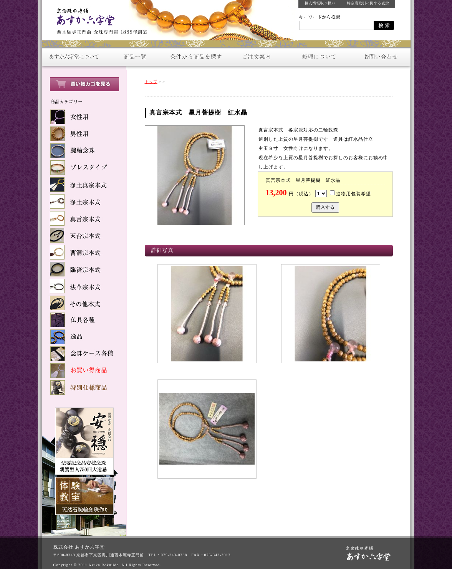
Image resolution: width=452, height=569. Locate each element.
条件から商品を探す (195, 57)
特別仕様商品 (84, 387)
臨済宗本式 (84, 269)
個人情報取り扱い (319, 4)
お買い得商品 (84, 371)
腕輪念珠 (84, 151)
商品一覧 (134, 57)
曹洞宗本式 (84, 252)
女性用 (84, 117)
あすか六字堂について (72, 57)
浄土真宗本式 (84, 184)
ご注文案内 (257, 57)
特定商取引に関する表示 (368, 4)
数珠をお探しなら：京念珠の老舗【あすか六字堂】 (99, 19)
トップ (151, 82)
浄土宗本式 (84, 201)
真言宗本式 (84, 218)
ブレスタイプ (84, 168)
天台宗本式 (84, 235)
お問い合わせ (380, 57)
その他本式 (84, 303)
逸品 (84, 337)
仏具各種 (84, 320)
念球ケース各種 (84, 354)
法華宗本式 (84, 286)
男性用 (84, 134)
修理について (318, 57)
